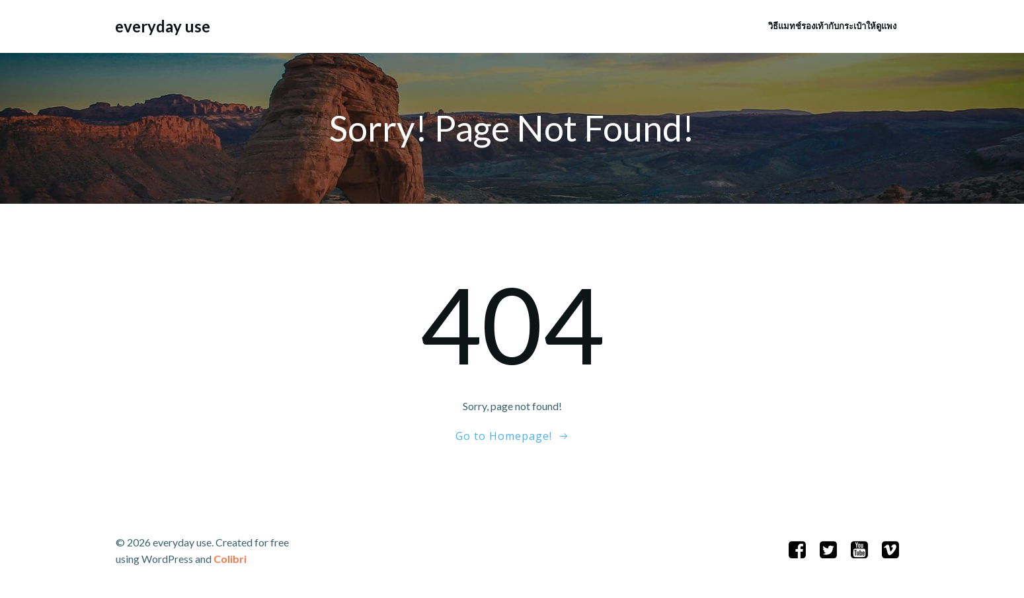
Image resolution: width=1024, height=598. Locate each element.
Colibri (230, 558)
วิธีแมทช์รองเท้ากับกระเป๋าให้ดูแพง (832, 26)
